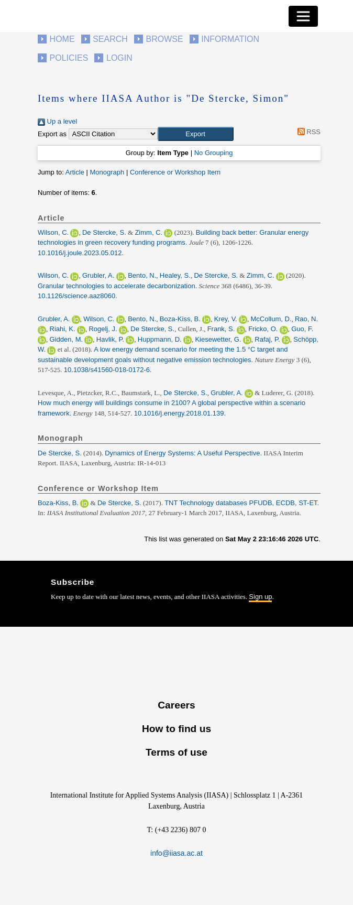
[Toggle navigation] (303, 16)
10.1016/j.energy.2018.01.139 (179, 413)
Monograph (107, 172)
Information (230, 39)
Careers (176, 705)
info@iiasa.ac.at (176, 853)
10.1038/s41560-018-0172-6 (107, 370)
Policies (69, 57)
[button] (196, 134)
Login (119, 57)
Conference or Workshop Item (175, 172)
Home (62, 39)
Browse (164, 39)
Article (74, 172)
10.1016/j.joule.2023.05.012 (80, 253)
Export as (52, 134)
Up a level (57, 121)
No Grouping (213, 153)
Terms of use (176, 752)
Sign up (260, 597)
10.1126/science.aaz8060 (76, 296)
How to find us (176, 728)
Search (110, 39)
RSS (307, 132)
